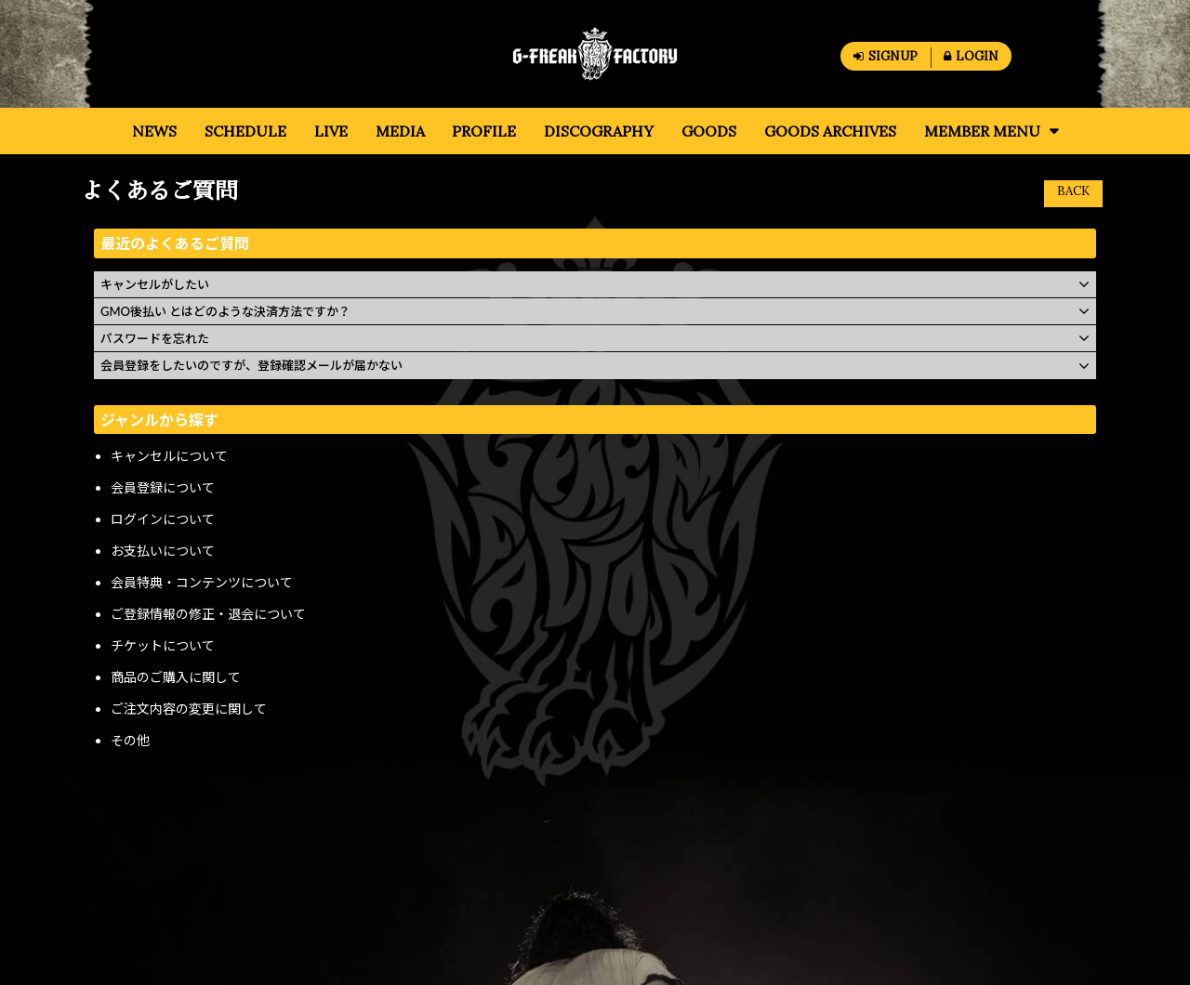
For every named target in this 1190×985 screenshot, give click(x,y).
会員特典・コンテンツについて (202, 582)
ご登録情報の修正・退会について (208, 614)
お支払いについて (163, 550)
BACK (1073, 191)
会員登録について (163, 487)
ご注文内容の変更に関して (189, 708)
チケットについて (163, 645)
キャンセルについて (169, 456)
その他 (130, 740)
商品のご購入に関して (176, 677)
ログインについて (163, 519)
